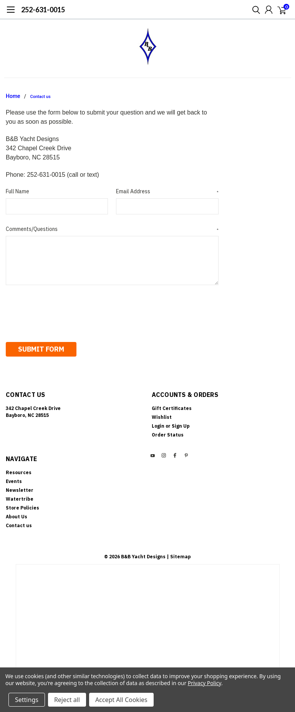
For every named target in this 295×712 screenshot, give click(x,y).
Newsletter (19, 488)
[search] (254, 9)
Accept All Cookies (121, 699)
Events (14, 479)
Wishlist (162, 415)
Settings (26, 699)
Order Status (168, 433)
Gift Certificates (172, 406)
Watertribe (19, 497)
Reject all (67, 699)
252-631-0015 (43, 9)
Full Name (17, 191)
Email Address (167, 191)
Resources (18, 470)
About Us (16, 515)
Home (13, 96)
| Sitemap (179, 555)
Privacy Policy (204, 683)
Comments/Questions (112, 229)
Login (158, 424)
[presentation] (64, 311)
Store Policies (22, 506)
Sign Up (181, 424)
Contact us (40, 96)
